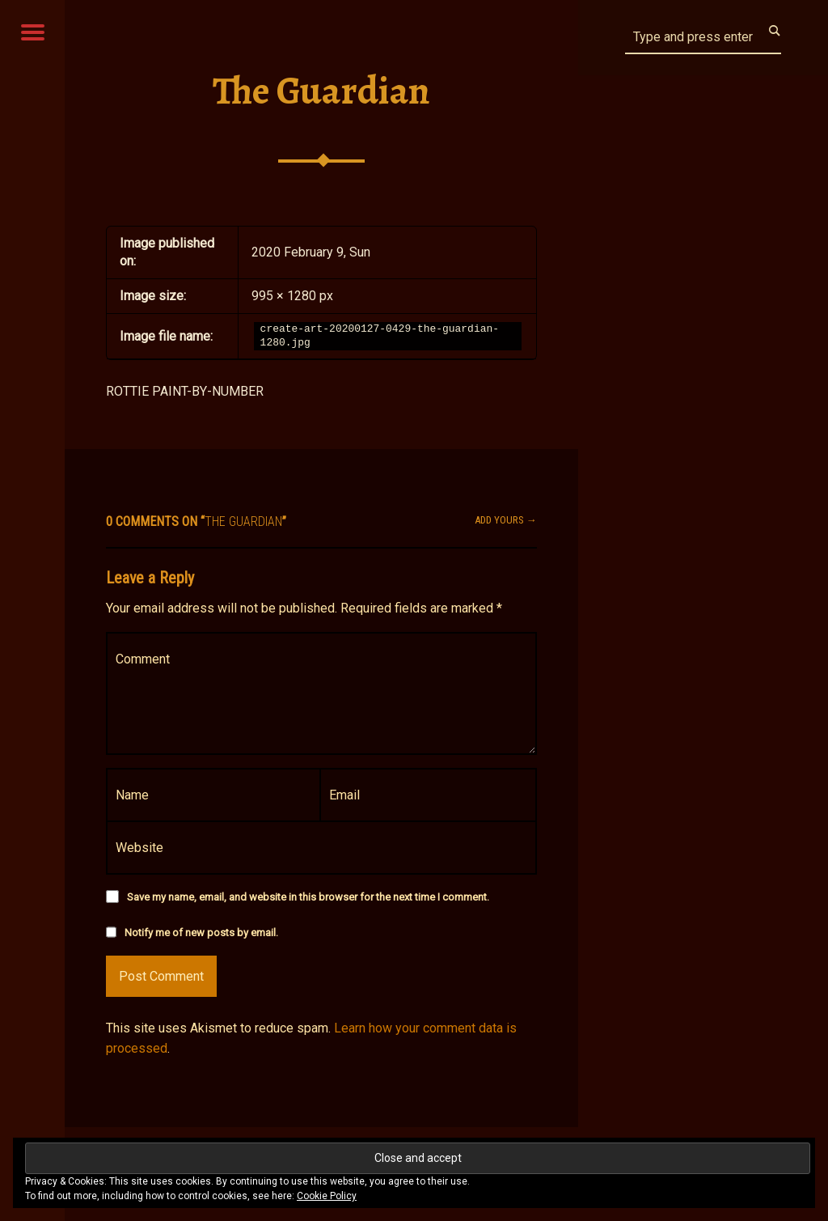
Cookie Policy (327, 1196)
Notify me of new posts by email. (201, 932)
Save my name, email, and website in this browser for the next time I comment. (308, 897)
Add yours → (506, 520)
